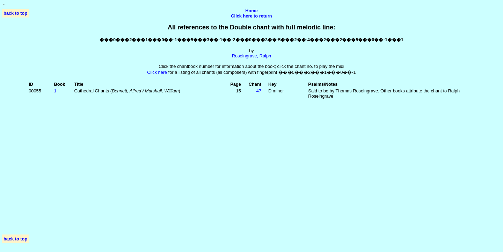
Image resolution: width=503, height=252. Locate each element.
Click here (157, 72)
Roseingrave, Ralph (251, 55)
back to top (15, 13)
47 (258, 90)
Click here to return (251, 16)
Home (251, 10)
